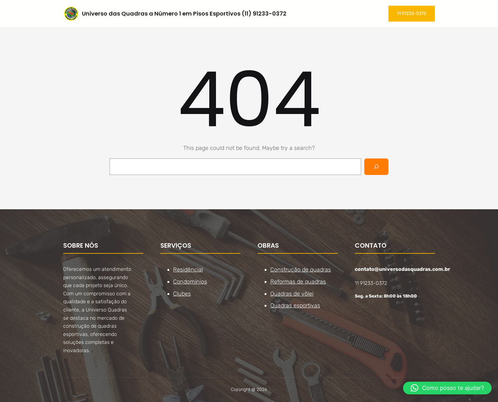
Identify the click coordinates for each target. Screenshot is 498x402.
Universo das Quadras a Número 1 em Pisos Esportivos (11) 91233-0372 (184, 13)
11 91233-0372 (411, 13)
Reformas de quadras (298, 281)
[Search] (376, 166)
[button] (447, 388)
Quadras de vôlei (291, 293)
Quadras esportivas (295, 305)
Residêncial (188, 269)
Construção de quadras (300, 269)
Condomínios (190, 281)
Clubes (182, 293)
